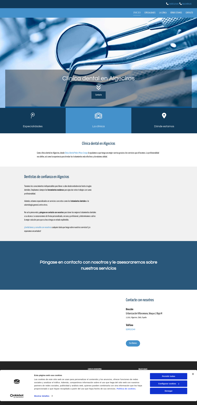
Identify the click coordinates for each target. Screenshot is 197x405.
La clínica (98, 125)
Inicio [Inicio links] (138, 12)
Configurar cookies (168, 387)
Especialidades (33, 125)
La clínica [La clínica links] (163, 12)
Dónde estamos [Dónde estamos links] (176, 12)
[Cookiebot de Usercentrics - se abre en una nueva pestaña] (16, 400)
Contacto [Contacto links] (189, 12)
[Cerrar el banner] (193, 378)
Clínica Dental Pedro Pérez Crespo (76, 153)
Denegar (169, 395)
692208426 (187, 4)
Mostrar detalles (41, 400)
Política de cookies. (126, 393)
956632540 (174, 4)
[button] (98, 94)
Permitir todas (168, 380)
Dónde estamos (164, 125)
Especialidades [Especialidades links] (149, 12)
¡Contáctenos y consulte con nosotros (37, 227)
